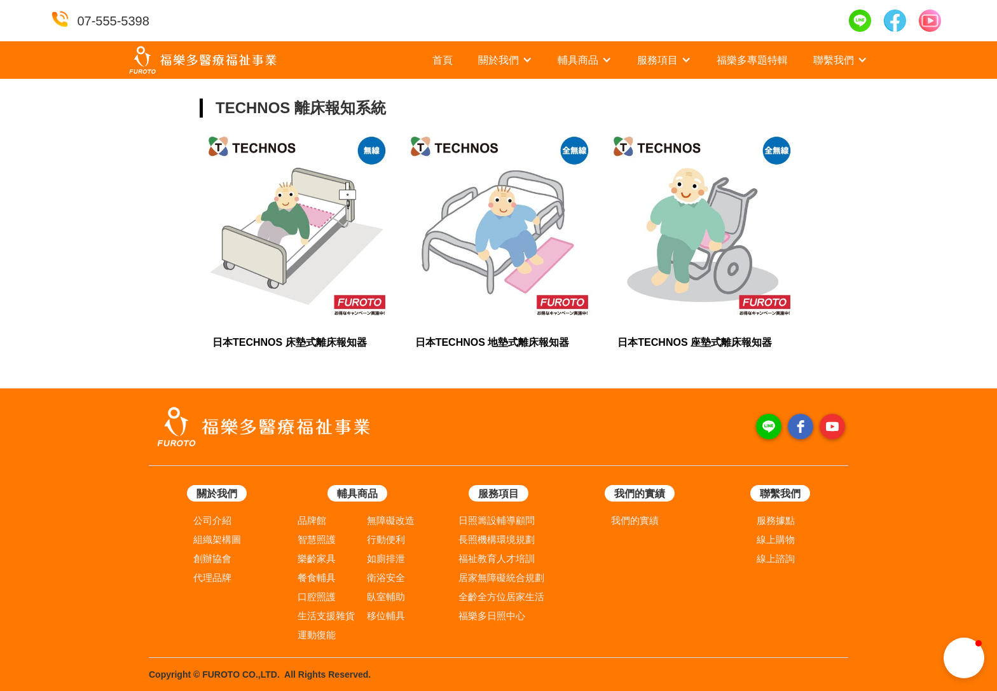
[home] (202, 60)
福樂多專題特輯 (752, 60)
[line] (768, 426)
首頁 (442, 60)
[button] (505, 60)
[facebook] (800, 426)
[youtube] (832, 426)
